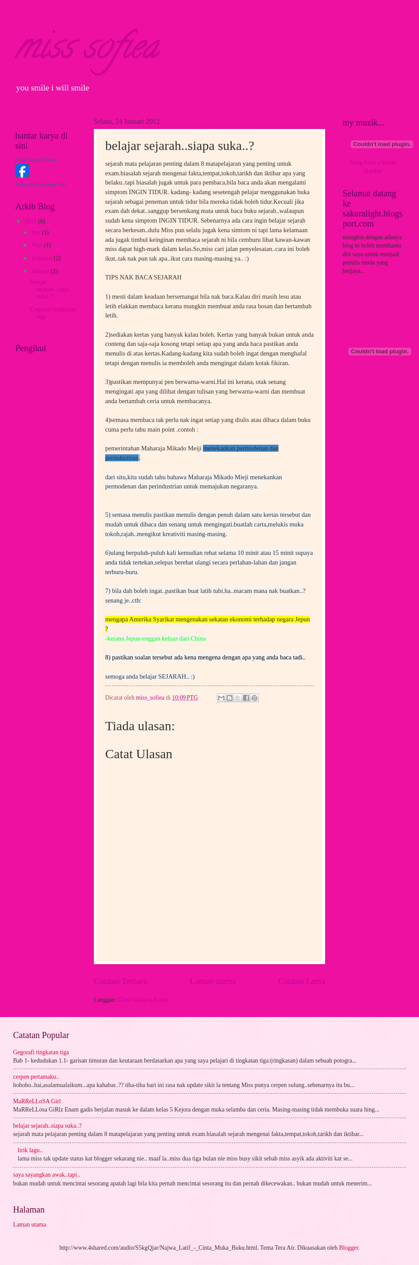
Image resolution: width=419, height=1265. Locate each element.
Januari (41, 271)
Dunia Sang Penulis (36, 159)
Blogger (348, 1247)
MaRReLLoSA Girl (37, 1101)
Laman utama (213, 981)
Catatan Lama (301, 981)
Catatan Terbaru (121, 981)
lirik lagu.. (30, 1150)
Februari (43, 258)
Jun (37, 232)
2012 (31, 221)
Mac (38, 245)
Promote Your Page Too (40, 184)
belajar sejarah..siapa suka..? (49, 289)
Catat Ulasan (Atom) (143, 1000)
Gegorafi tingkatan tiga (41, 1052)
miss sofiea (86, 50)
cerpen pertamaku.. (36, 1076)
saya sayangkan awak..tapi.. (46, 1174)
